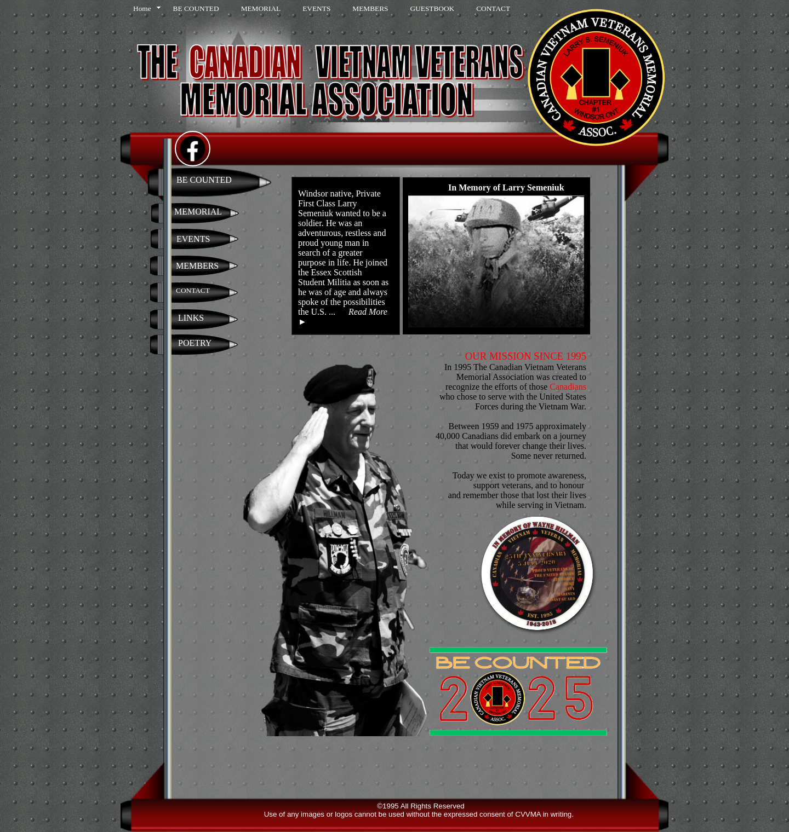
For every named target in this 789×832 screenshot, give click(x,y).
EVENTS (316, 8)
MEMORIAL (261, 8)
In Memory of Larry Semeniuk (506, 187)
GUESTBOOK (432, 8)
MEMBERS (370, 8)
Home (142, 8)
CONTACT (493, 8)
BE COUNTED (196, 8)
